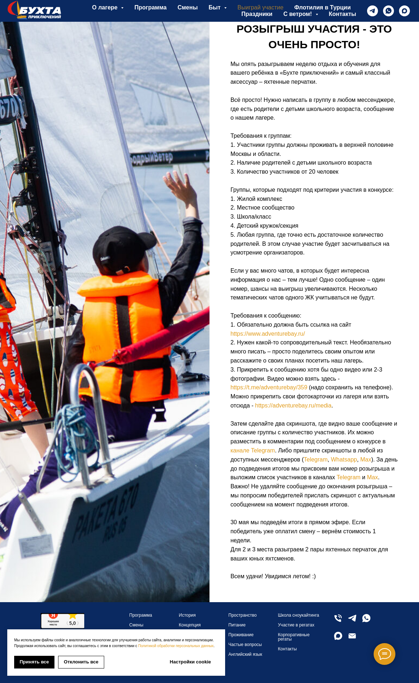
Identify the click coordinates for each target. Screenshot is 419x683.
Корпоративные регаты (294, 637)
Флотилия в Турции (322, 7)
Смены (188, 7)
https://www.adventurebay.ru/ (268, 334)
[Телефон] (338, 621)
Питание (236, 625)
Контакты (342, 14)
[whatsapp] (388, 10)
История (187, 615)
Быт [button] (215, 7)
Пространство (242, 615)
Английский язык (245, 654)
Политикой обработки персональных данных (176, 646)
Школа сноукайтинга (298, 615)
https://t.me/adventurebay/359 (269, 387)
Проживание (241, 635)
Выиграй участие (260, 7)
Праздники (257, 14)
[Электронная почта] (352, 639)
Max (365, 459)
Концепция (190, 625)
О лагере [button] (105, 7)
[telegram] (372, 10)
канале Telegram (253, 450)
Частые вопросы (245, 644)
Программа (150, 7)
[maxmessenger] (404, 10)
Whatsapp (344, 459)
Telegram (316, 459)
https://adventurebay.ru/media (293, 405)
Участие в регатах (296, 625)
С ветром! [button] (298, 14)
